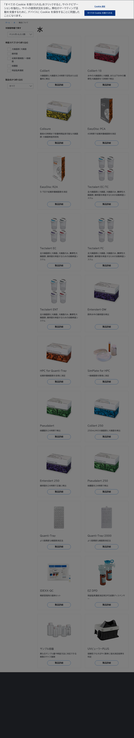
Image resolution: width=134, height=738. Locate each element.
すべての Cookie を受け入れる (99, 13)
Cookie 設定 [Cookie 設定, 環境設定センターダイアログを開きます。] (99, 6)
